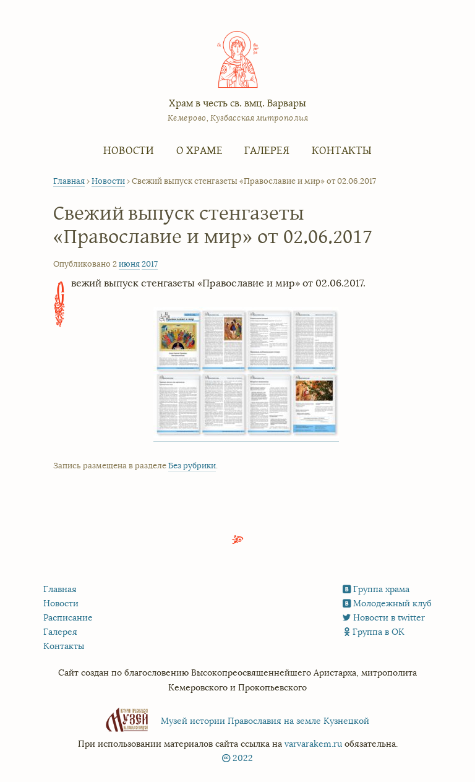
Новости (128, 150)
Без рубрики (192, 466)
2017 (150, 264)
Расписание (68, 617)
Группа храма (381, 589)
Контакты (342, 150)
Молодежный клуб (392, 603)
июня (129, 264)
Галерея (266, 150)
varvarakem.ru (313, 744)
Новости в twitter (389, 617)
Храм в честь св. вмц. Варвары (237, 102)
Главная (69, 181)
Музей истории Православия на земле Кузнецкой (265, 721)
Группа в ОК (378, 632)
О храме (199, 150)
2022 (243, 758)
